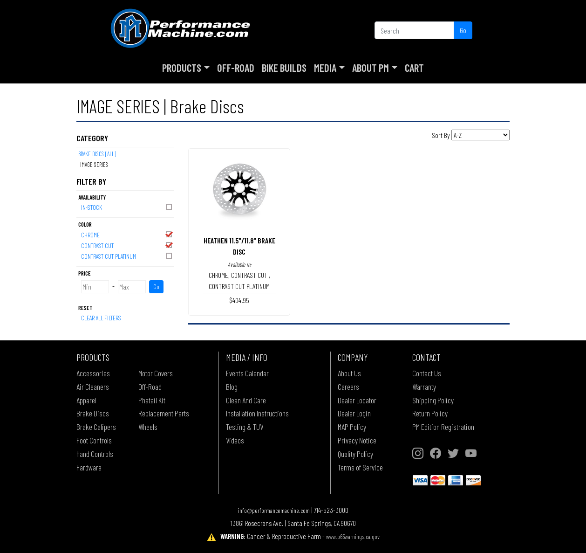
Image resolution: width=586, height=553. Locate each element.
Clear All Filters (101, 318)
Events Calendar (247, 373)
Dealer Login (354, 413)
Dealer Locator (357, 400)
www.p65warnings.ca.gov (353, 536)
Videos (235, 440)
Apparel (86, 400)
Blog (232, 386)
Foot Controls (94, 440)
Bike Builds (284, 68)
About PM (370, 68)
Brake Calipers (96, 426)
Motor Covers (155, 373)
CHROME (127, 234)
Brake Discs (92, 413)
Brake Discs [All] (97, 154)
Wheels (147, 426)
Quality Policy (355, 453)
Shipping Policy (433, 400)
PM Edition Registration (443, 426)
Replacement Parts (163, 413)
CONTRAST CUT (127, 245)
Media (325, 68)
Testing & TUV (244, 426)
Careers (348, 386)
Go (463, 30)
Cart (414, 68)
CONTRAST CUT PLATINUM (127, 255)
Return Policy (430, 413)
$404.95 (239, 300)
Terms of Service (360, 467)
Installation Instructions (257, 413)
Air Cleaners (92, 386)
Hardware (89, 467)
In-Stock (127, 206)
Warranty (424, 386)
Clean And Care (246, 400)
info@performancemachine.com (274, 510)
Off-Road (235, 68)
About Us (349, 373)
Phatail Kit (151, 400)
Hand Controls (94, 453)
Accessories (93, 373)
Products (181, 68)
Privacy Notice (357, 440)
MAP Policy (352, 426)
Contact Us (426, 373)
